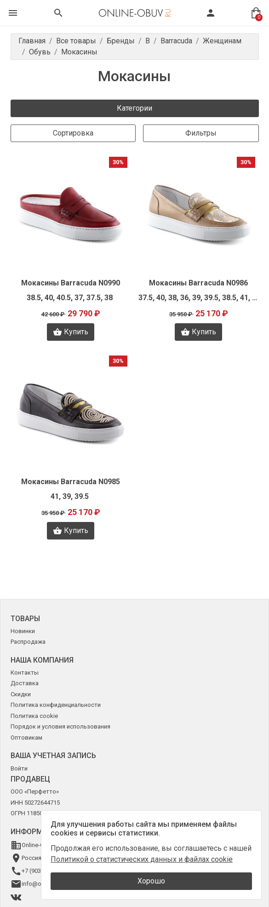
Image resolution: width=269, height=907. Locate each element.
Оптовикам (26, 737)
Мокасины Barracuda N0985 (70, 481)
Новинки (23, 631)
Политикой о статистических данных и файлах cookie (142, 859)
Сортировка (73, 133)
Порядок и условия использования (60, 726)
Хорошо (151, 881)
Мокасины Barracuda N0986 (198, 283)
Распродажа (28, 641)
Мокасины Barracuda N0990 (70, 283)
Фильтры (201, 133)
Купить (70, 332)
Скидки (21, 694)
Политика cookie (34, 715)
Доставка (25, 683)
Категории (134, 108)
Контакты (25, 672)
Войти (19, 768)
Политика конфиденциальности (56, 704)
